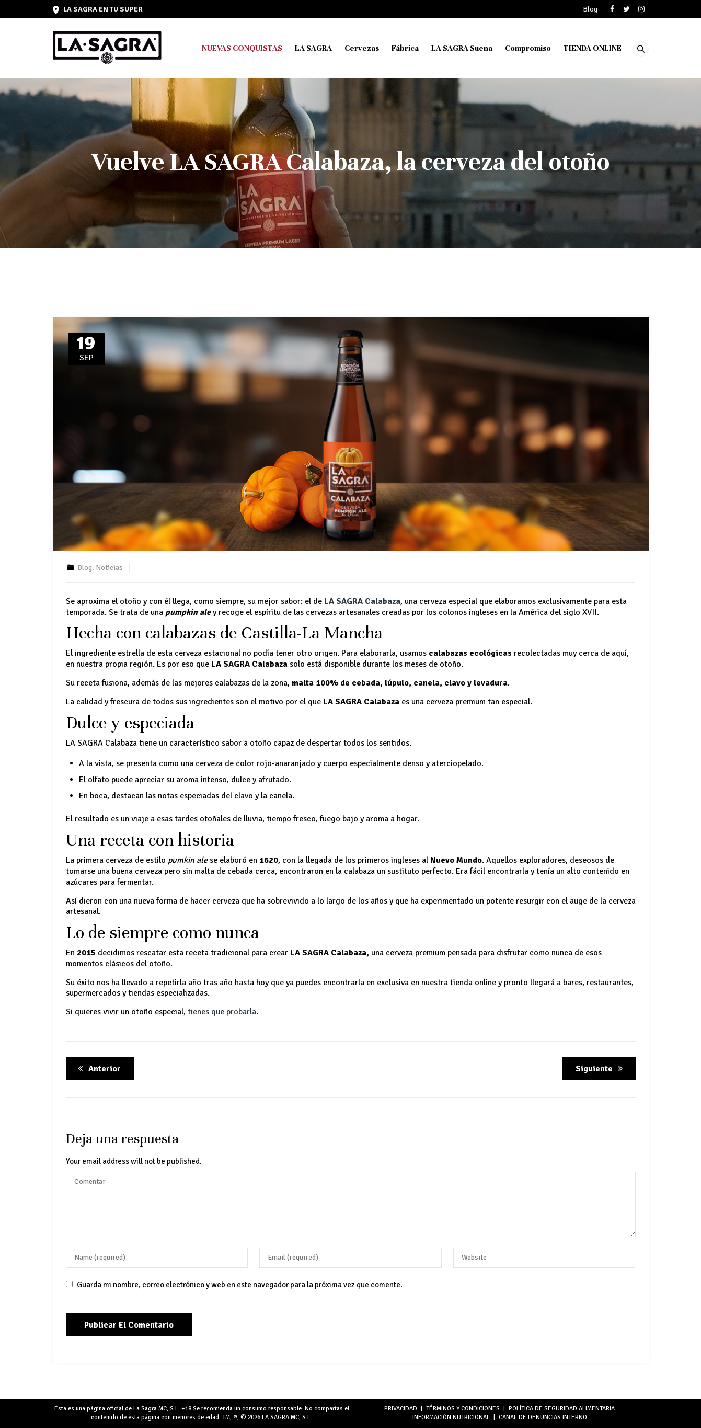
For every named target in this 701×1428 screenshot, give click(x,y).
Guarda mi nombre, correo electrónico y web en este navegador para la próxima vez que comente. (240, 1284)
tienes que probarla (222, 1012)
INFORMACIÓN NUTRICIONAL (451, 1417)
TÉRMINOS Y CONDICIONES (463, 1408)
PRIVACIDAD (400, 1408)
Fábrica (392, 48)
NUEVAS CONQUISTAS (229, 48)
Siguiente (601, 1069)
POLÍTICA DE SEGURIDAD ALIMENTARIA (562, 1408)
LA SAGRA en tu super (98, 9)
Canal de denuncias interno (543, 1417)
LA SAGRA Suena (448, 48)
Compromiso (515, 48)
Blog (590, 9)
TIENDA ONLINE (579, 48)
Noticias (109, 567)
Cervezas (348, 48)
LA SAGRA (300, 48)
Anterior (98, 1069)
